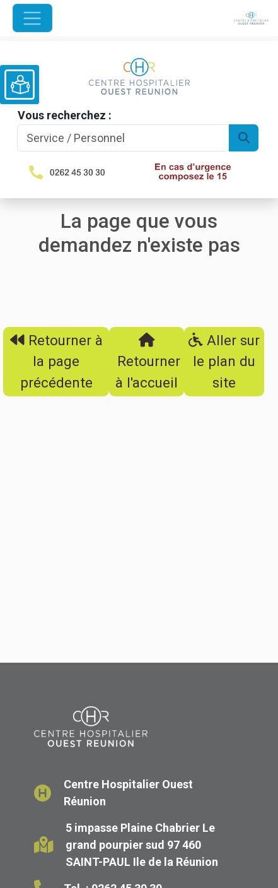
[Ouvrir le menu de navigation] (32, 18)
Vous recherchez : (65, 115)
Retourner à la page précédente (56, 361)
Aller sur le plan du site (224, 361)
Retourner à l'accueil (146, 362)
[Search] (123, 137)
